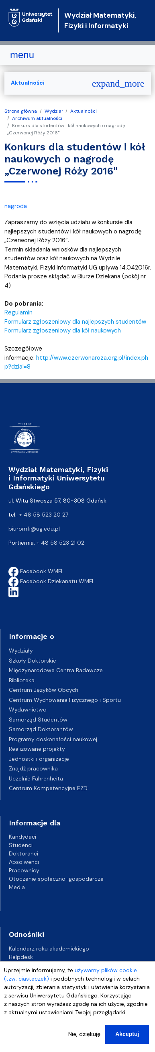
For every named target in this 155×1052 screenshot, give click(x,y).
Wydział (54, 111)
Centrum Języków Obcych (43, 689)
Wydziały (21, 650)
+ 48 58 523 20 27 (43, 514)
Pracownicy (24, 870)
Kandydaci (22, 836)
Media (17, 887)
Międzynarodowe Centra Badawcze (56, 670)
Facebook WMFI (35, 571)
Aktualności (83, 111)
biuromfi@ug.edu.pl (34, 528)
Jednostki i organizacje (39, 758)
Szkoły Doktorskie (32, 660)
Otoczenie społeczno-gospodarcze (56, 878)
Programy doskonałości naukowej (53, 739)
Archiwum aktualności (37, 118)
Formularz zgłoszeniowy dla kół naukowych (62, 330)
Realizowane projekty (37, 748)
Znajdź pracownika (33, 768)
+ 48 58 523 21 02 (60, 542)
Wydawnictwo (28, 709)
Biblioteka (22, 680)
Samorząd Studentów (38, 719)
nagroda (15, 206)
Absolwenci (24, 862)
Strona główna (20, 111)
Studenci (21, 845)
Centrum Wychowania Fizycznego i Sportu (65, 699)
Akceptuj (127, 1034)
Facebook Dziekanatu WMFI (50, 581)
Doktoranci (23, 853)
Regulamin (18, 312)
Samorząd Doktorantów (41, 729)
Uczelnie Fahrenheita (36, 778)
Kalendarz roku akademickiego (49, 948)
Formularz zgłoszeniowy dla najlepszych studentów (75, 322)
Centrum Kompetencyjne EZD (48, 788)
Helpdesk (21, 957)
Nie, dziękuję (84, 1034)
